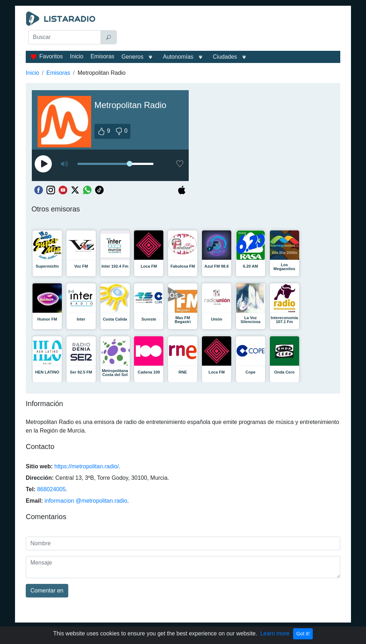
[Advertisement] (231, 29)
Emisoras (102, 56)
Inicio (76, 56)
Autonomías (178, 57)
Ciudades (225, 57)
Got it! (303, 633)
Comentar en (47, 590)
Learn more (275, 633)
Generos (132, 57)
